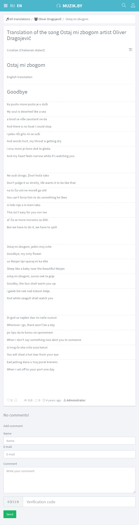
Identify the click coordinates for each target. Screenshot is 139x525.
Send (9, 514)
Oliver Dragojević (47, 19)
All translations (18, 19)
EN (19, 5)
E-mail (7, 447)
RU (12, 5)
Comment (10, 464)
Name (7, 433)
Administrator (76, 400)
